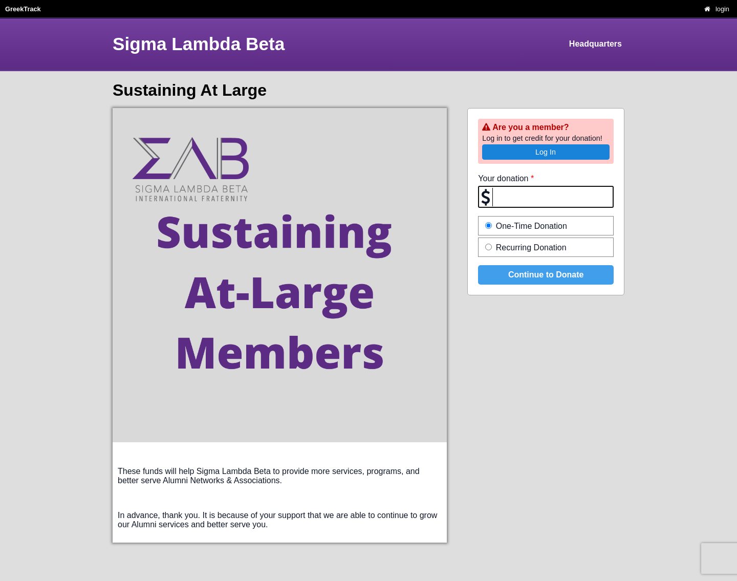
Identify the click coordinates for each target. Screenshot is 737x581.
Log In (545, 152)
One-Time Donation (526, 226)
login (722, 9)
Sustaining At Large (190, 90)
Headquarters (595, 43)
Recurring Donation (525, 247)
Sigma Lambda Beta (199, 44)
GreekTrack (23, 9)
